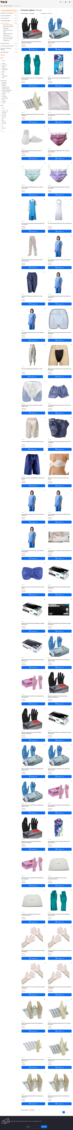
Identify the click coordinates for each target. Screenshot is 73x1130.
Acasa (2, 5)
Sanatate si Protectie (8, 5)
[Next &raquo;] (71, 1112)
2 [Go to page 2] (66, 1112)
